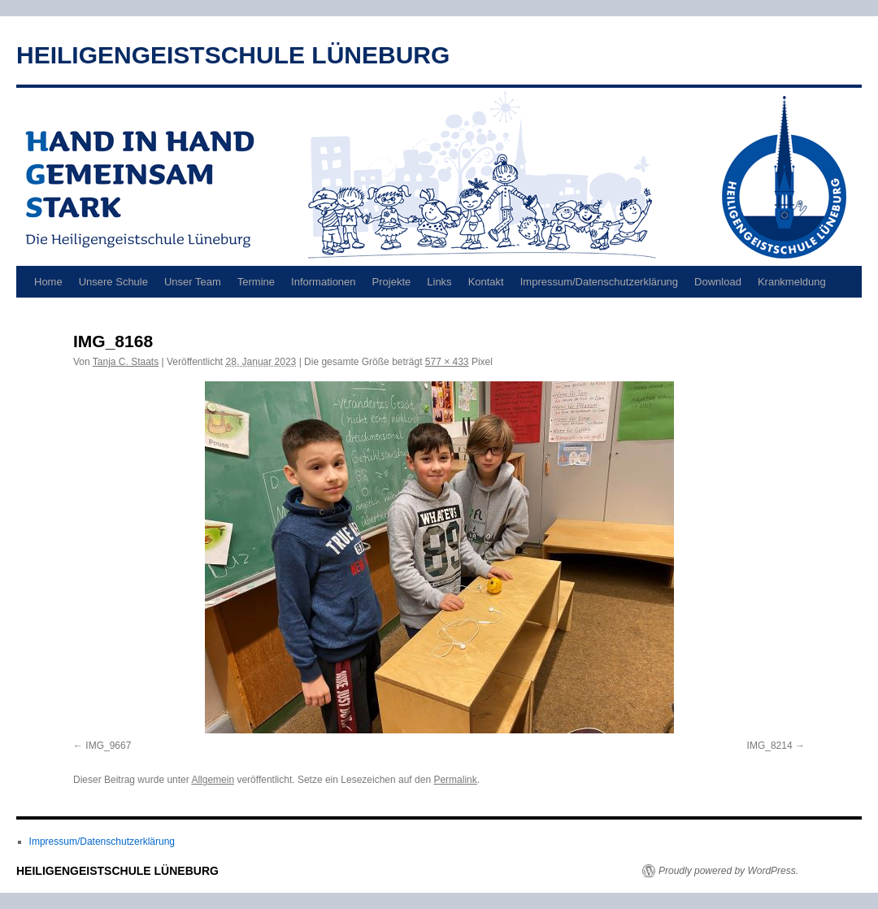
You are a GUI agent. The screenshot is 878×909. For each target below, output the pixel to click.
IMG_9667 (108, 745)
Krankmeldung (792, 282)
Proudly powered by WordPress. (728, 870)
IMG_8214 (770, 745)
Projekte (391, 282)
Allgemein (212, 779)
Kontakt (486, 282)
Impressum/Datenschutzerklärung (599, 282)
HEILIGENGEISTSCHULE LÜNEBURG (233, 54)
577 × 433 (447, 362)
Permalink (454, 779)
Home (48, 282)
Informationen (323, 282)
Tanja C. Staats (126, 362)
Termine (256, 282)
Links (439, 282)
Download (717, 282)
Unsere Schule (113, 282)
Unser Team (192, 282)
